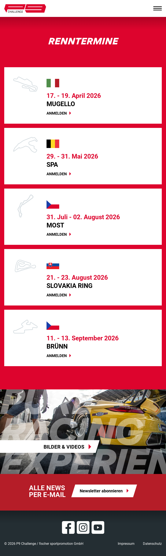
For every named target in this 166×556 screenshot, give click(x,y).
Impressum (126, 544)
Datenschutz (152, 544)
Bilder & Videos (64, 447)
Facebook (68, 527)
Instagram (83, 527)
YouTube (98, 527)
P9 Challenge (25, 8)
